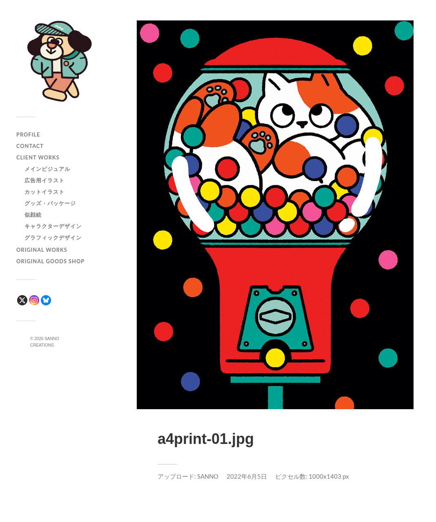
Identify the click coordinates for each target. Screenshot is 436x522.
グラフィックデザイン (53, 237)
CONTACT (30, 146)
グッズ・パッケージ (50, 203)
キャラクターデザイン (53, 226)
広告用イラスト (44, 180)
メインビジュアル (47, 169)
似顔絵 (33, 214)
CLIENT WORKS (38, 157)
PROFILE (28, 134)
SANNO (207, 476)
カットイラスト (44, 191)
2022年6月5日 (247, 476)
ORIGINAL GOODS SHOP (50, 261)
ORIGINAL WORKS (41, 249)
